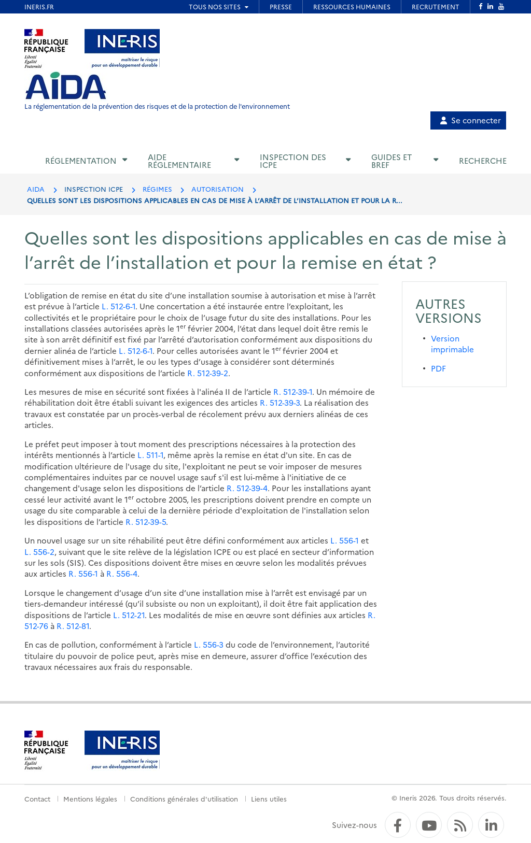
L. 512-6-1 (118, 306)
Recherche (483, 160)
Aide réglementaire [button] (179, 160)
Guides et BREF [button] (391, 160)
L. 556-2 (39, 551)
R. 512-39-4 (247, 487)
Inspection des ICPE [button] (293, 160)
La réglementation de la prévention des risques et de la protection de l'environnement (157, 106)
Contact (37, 798)
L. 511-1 (150, 454)
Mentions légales (90, 798)
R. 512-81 (73, 625)
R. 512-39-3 (280, 402)
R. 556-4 (121, 573)
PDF (438, 368)
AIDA (36, 188)
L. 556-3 (208, 644)
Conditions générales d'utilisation (184, 798)
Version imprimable (452, 343)
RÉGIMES (157, 188)
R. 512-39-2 (207, 372)
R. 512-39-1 (292, 391)
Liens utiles (269, 798)
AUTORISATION (217, 188)
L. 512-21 (129, 614)
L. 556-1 (344, 540)
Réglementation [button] (81, 160)
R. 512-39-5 (145, 521)
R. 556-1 (83, 573)
